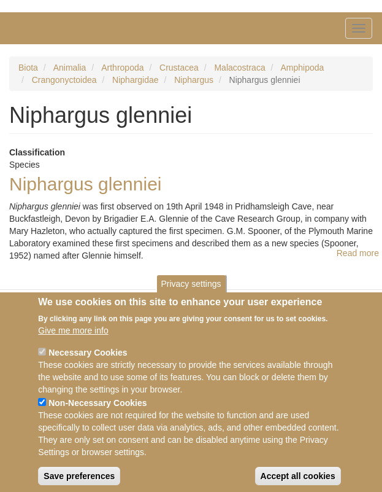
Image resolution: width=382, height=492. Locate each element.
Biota (28, 67)
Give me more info (73, 338)
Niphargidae (135, 80)
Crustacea (179, 67)
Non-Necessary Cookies (97, 410)
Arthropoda (122, 67)
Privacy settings (191, 290)
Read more (358, 253)
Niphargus (193, 80)
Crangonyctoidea (64, 80)
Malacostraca (239, 67)
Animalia (69, 67)
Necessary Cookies (87, 360)
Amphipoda (302, 67)
